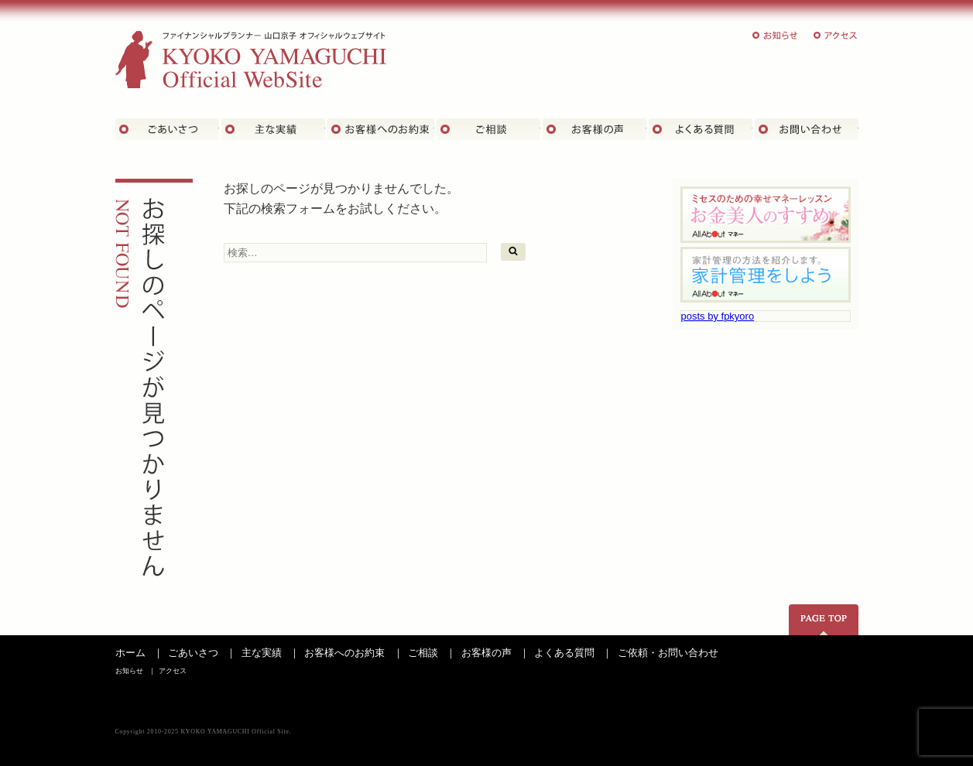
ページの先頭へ (823, 619)
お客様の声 (594, 129)
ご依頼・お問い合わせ (668, 652)
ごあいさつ (167, 129)
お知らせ (775, 35)
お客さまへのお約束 (380, 129)
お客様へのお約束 (344, 652)
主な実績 (273, 129)
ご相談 (488, 129)
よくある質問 (700, 129)
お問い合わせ (806, 129)
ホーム (130, 652)
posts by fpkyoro (718, 316)
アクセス (836, 35)
